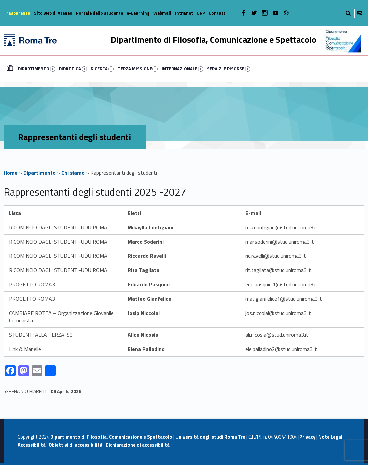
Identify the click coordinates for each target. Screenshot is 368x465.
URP (201, 13)
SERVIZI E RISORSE (228, 68)
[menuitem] (10, 68)
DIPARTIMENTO (36, 68)
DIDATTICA (73, 68)
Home (10, 69)
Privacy (307, 437)
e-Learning (138, 13)
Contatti (218, 13)
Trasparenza (17, 13)
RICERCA (102, 68)
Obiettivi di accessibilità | (77, 445)
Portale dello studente (99, 13)
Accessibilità (32, 445)
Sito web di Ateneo (53, 13)
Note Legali (331, 437)
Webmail (162, 13)
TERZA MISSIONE (138, 68)
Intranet (184, 13)
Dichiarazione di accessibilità (138, 445)
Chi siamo (73, 173)
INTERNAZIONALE (182, 68)
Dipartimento (39, 173)
